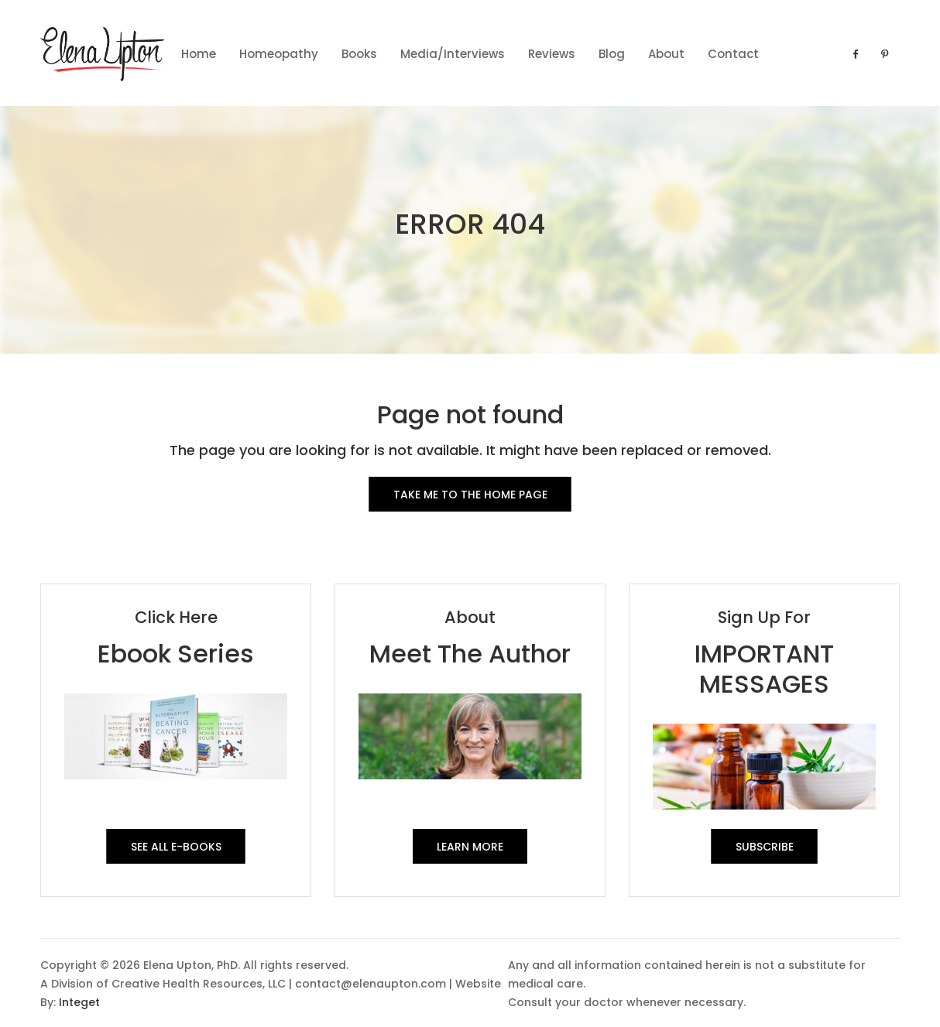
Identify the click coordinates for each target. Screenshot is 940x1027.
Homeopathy (278, 54)
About (666, 54)
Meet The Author (470, 653)
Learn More (470, 846)
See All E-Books (176, 846)
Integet (79, 1002)
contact (733, 54)
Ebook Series (176, 653)
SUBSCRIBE (765, 846)
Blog (612, 54)
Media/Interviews (452, 54)
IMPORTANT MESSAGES (764, 668)
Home (198, 54)
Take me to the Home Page (470, 494)
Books (359, 54)
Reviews (551, 54)
